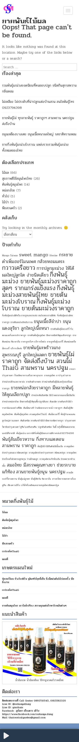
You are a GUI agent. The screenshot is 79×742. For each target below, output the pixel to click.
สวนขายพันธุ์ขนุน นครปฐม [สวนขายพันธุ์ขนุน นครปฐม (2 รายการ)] (40, 471)
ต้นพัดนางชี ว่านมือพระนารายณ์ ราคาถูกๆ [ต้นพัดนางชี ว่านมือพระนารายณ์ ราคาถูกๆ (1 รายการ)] (42, 408)
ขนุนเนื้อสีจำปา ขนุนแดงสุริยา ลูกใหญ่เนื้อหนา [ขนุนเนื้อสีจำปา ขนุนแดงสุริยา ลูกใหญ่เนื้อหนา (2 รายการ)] (36, 325)
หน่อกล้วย (8, 190)
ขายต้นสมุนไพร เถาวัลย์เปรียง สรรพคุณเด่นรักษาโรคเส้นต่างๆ (34, 606)
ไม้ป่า (5, 202)
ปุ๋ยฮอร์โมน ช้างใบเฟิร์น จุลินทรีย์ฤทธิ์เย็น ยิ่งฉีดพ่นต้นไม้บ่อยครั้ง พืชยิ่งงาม (38, 580)
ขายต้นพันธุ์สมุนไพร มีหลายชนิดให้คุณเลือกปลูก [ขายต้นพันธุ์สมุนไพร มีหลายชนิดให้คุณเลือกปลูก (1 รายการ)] (49, 335)
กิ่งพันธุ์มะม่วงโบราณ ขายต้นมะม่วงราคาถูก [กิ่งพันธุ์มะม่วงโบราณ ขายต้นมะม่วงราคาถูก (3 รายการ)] (38, 305)
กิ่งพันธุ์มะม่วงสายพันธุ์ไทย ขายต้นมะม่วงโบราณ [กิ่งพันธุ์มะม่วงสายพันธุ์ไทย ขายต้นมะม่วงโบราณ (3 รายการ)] (38, 294)
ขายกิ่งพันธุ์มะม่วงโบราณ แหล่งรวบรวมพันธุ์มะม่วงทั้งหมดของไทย (35, 147)
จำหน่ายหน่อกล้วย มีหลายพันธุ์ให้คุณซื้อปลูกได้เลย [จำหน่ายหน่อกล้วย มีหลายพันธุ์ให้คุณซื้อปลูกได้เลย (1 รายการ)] (25, 401)
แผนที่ (5, 559)
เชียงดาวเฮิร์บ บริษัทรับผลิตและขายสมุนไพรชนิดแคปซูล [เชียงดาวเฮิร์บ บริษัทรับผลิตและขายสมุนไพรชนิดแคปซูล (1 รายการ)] (33, 485)
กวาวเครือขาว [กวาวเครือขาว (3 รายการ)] (18, 268)
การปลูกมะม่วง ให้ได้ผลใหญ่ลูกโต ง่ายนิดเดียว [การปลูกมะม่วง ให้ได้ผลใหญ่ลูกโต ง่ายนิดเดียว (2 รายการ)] (38, 272)
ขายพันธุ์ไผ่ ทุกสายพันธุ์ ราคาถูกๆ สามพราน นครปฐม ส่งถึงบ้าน (38, 120)
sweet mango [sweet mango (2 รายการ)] (33, 254)
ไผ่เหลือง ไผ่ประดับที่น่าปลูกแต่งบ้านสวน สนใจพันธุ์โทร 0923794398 (38, 104)
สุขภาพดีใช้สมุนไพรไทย (17, 178)
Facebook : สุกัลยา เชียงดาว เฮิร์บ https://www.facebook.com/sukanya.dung (27, 712)
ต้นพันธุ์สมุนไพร (12, 184)
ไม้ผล (5, 172)
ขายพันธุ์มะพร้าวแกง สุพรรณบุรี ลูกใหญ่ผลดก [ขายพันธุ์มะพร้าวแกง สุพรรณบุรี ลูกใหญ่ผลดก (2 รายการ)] (31, 351)
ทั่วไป (5, 196)
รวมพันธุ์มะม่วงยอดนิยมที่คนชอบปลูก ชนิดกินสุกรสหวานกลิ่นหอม (39, 88)
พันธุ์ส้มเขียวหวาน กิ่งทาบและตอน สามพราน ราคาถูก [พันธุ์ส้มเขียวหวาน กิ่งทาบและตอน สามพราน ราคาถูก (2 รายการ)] (33, 442)
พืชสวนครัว (9, 208)
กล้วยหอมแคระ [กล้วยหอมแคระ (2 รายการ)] (51, 261)
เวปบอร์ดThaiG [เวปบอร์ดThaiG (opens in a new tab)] (10, 551)
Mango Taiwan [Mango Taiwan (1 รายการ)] (10, 255)
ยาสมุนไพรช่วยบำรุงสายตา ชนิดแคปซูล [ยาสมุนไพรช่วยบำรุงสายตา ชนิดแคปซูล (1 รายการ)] (47, 452)
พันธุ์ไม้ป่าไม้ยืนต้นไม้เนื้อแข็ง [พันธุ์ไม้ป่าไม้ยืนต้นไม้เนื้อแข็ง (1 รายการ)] (50, 446)
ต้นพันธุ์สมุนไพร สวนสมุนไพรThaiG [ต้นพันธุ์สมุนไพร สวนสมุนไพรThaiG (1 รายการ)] (30, 414)
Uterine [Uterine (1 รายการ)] (54, 255)
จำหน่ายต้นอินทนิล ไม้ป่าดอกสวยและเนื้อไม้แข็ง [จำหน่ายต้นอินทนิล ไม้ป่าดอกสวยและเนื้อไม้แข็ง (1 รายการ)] (53, 395)
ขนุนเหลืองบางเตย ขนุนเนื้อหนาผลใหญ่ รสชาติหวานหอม (39, 134)
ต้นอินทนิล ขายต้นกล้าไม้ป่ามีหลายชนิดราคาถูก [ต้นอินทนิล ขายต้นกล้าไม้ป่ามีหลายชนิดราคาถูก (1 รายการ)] (42, 420)
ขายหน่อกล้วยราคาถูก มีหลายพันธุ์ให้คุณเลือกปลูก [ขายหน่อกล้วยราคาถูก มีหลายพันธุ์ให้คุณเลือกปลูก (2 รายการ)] (38, 391)
